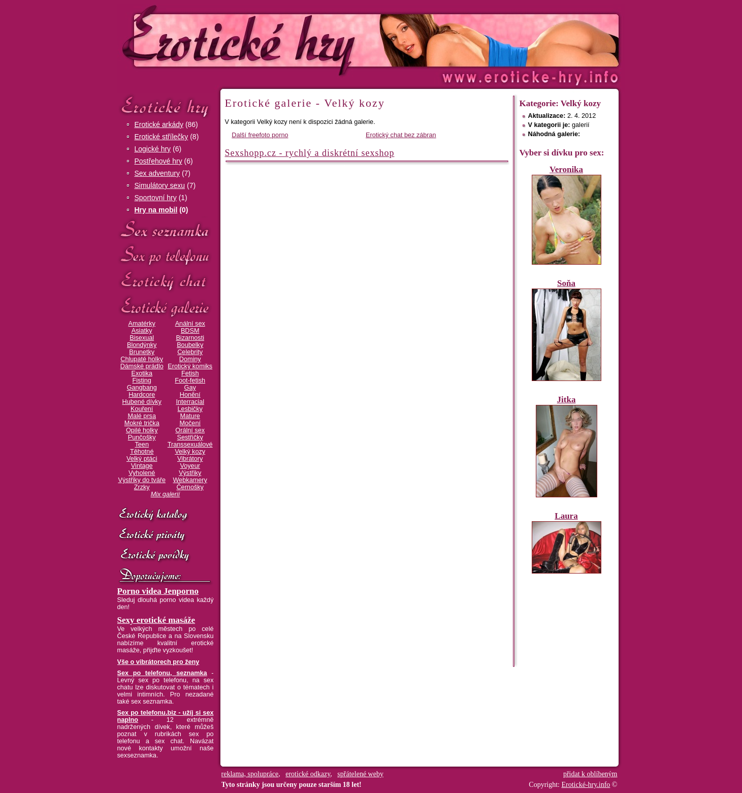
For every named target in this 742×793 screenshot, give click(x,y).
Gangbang (142, 387)
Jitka (566, 399)
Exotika (141, 373)
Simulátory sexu (160, 185)
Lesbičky (190, 409)
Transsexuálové (190, 444)
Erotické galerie (165, 307)
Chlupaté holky (141, 359)
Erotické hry (165, 106)
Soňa (566, 283)
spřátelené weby (360, 774)
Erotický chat (165, 281)
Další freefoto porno (260, 135)
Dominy (190, 359)
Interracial (190, 401)
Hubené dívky (142, 401)
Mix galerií (165, 494)
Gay (190, 387)
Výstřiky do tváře (142, 480)
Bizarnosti (190, 337)
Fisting (142, 380)
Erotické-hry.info (288, 40)
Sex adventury (157, 173)
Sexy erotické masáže (156, 620)
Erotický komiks (190, 366)
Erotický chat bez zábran (401, 135)
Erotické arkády (159, 124)
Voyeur (190, 465)
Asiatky (142, 330)
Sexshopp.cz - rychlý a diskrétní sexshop (310, 153)
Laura (566, 516)
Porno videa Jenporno (158, 591)
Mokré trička (141, 423)
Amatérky (141, 323)
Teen (141, 444)
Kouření (142, 409)
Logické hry (153, 149)
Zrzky (142, 487)
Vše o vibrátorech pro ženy (158, 661)
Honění (190, 394)
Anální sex (190, 323)
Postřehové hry (158, 161)
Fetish (190, 373)
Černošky (189, 487)
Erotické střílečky (161, 137)
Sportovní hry (156, 198)
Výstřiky (190, 473)
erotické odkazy (307, 774)
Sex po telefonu (165, 255)
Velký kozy (190, 451)
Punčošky (142, 437)
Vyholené (141, 473)
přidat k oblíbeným (590, 774)
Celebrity (190, 352)
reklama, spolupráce (250, 774)
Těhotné (141, 451)
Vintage (142, 465)
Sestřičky (190, 437)
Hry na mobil (156, 210)
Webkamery (190, 480)
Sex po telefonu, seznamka (162, 673)
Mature (190, 416)
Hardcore (141, 394)
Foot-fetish (190, 380)
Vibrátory (190, 458)
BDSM (190, 330)
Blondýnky (141, 344)
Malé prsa (141, 416)
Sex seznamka (165, 229)
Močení (190, 423)
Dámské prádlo (142, 366)
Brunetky (141, 352)
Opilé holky (142, 430)
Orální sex (190, 430)
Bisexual (142, 337)
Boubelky (190, 344)
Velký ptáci (141, 458)
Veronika (566, 169)
